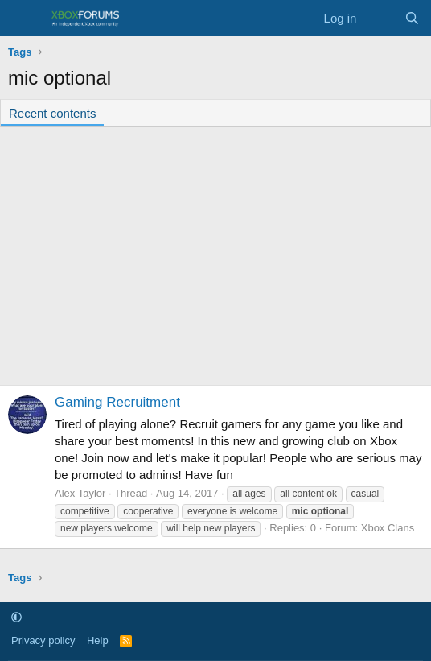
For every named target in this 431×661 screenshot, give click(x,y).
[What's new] (380, 18)
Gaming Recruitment (117, 402)
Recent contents (52, 113)
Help (98, 640)
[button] (16, 618)
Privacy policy (43, 640)
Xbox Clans (387, 528)
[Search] (412, 18)
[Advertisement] (215, 256)
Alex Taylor (80, 493)
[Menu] (22, 18)
